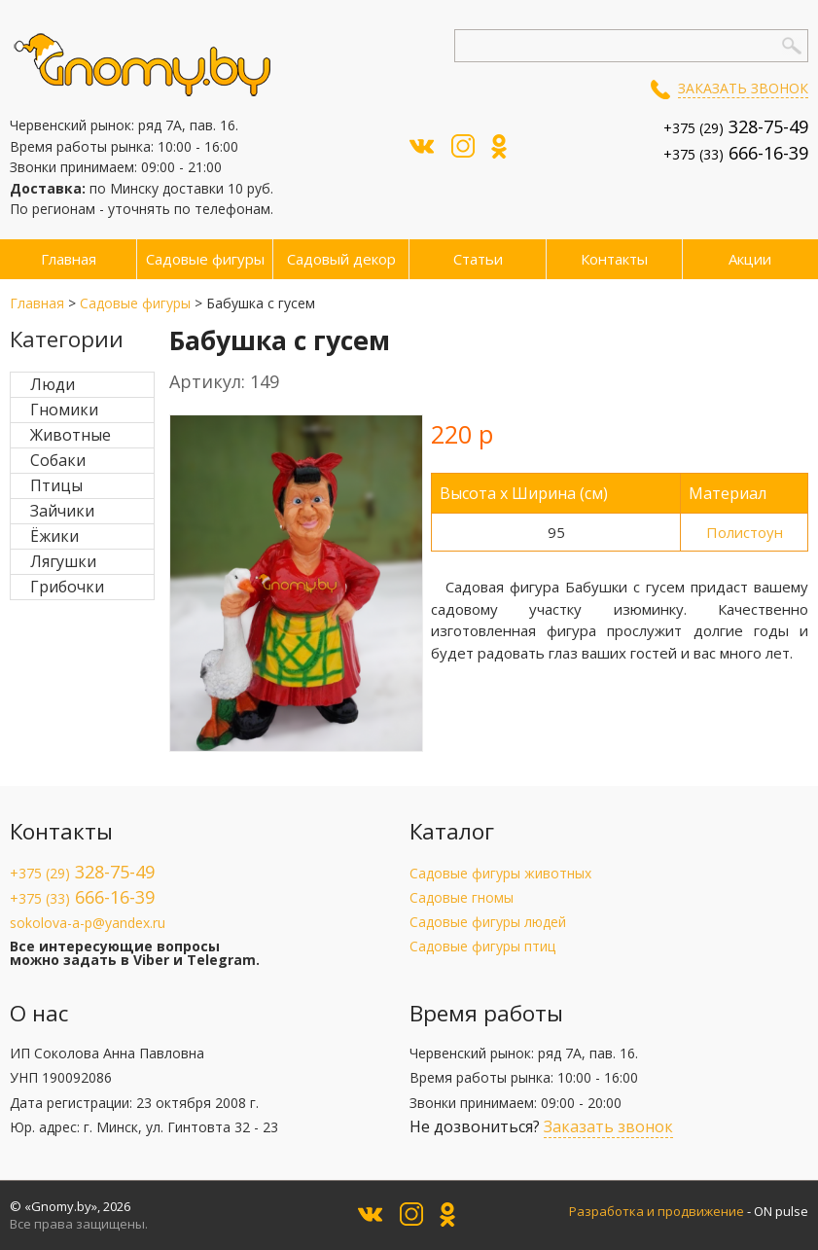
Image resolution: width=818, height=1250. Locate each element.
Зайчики (62, 510)
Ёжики (54, 536)
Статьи (478, 258)
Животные (70, 435)
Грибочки (67, 586)
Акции (750, 258)
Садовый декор (341, 258)
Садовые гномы (461, 897)
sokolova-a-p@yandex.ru (87, 922)
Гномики (64, 409)
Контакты (614, 258)
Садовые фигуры (205, 258)
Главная (68, 258)
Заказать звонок (743, 88)
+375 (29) (735, 128)
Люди (52, 384)
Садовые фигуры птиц (482, 946)
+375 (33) (735, 154)
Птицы (56, 485)
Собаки (58, 460)
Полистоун (744, 532)
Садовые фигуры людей (487, 921)
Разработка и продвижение (656, 1211)
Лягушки (63, 561)
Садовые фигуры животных (500, 873)
